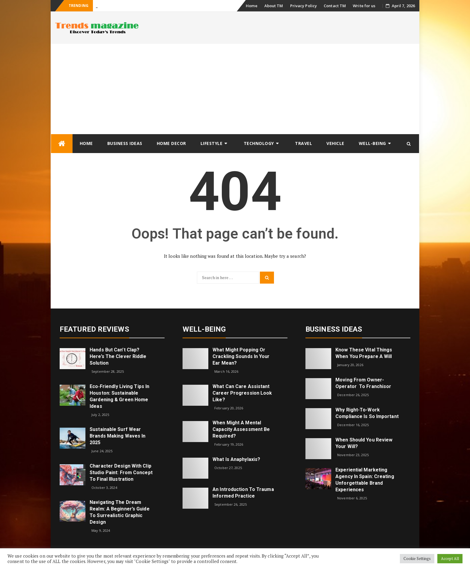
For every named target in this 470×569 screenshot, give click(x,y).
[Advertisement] (235, 89)
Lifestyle (212, 143)
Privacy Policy (303, 5)
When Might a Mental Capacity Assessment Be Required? (241, 429)
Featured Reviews (94, 329)
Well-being (372, 143)
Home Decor (171, 143)
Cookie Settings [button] (417, 558)
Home (251, 5)
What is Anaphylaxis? (236, 459)
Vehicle (335, 143)
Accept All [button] (450, 558)
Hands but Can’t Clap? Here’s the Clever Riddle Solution (118, 356)
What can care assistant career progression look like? (242, 393)
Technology (259, 143)
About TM (273, 5)
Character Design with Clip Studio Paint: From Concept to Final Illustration (121, 472)
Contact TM (335, 5)
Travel (303, 143)
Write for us (364, 5)
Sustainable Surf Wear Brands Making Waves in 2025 (117, 435)
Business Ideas (124, 143)
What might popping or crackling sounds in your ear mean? (241, 356)
